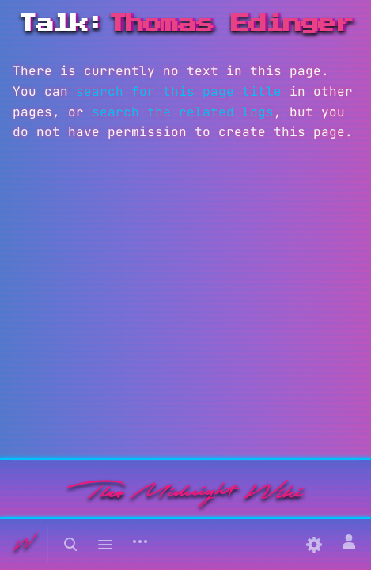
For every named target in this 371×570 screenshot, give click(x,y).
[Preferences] (314, 544)
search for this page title (179, 91)
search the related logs (183, 112)
